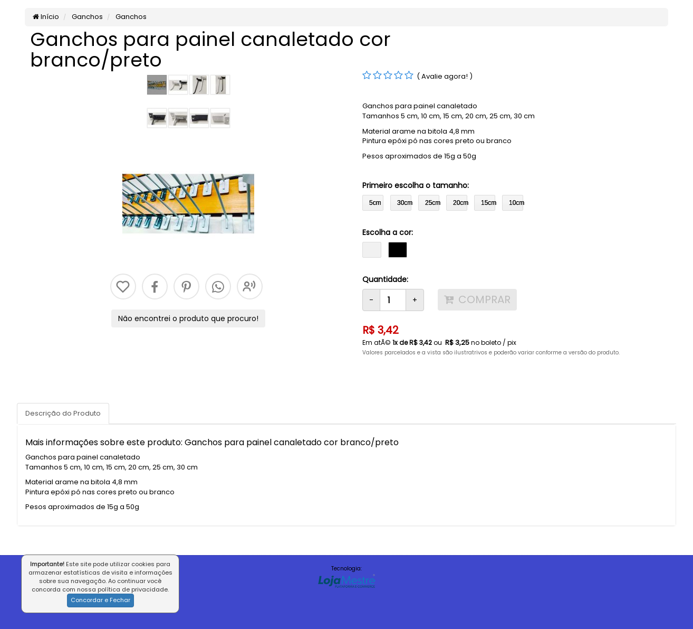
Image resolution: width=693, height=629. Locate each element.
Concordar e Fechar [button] (100, 600)
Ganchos (86, 17)
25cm (432, 202)
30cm (404, 202)
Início (46, 17)
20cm (460, 202)
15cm (488, 202)
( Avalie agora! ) (445, 76)
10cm (516, 202)
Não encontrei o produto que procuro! (188, 318)
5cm (375, 202)
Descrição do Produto (63, 413)
